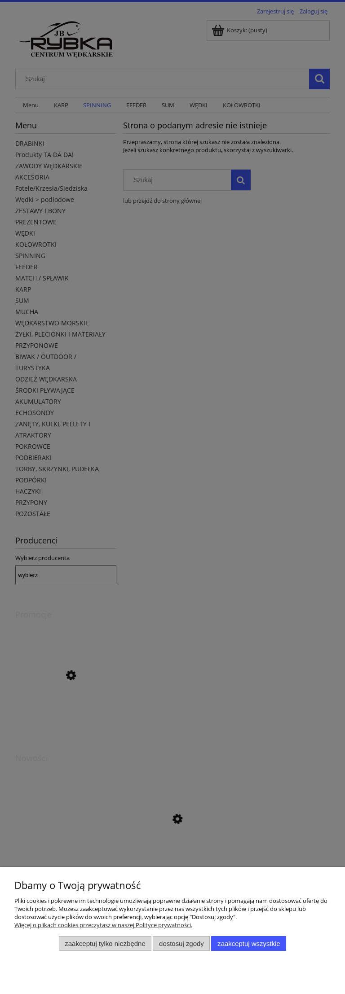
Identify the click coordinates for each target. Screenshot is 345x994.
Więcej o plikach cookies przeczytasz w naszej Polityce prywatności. (103, 925)
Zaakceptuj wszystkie (248, 943)
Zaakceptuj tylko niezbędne (105, 943)
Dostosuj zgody (181, 943)
